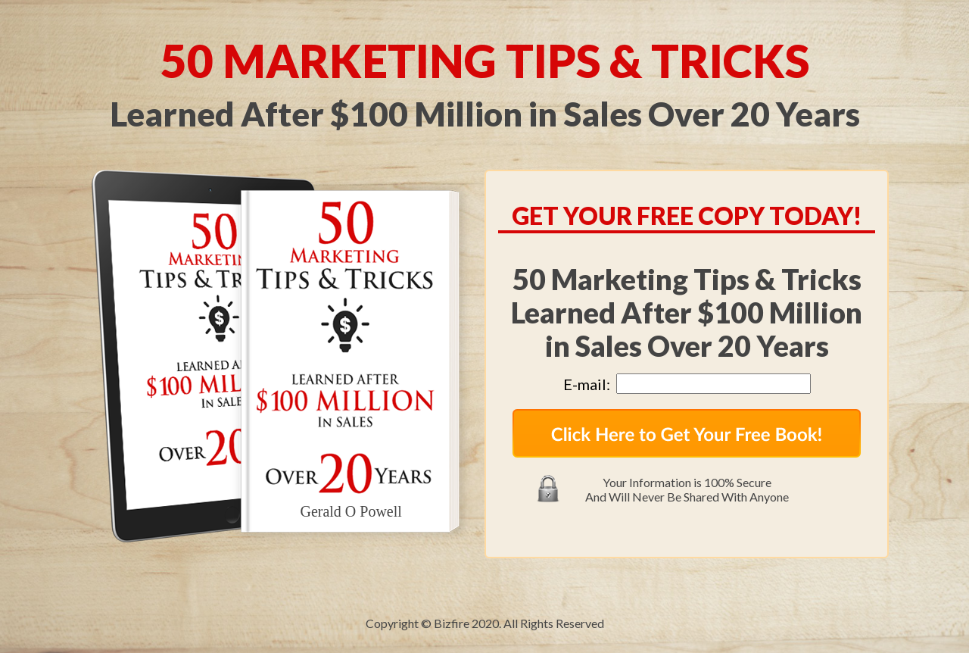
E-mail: (589, 384)
